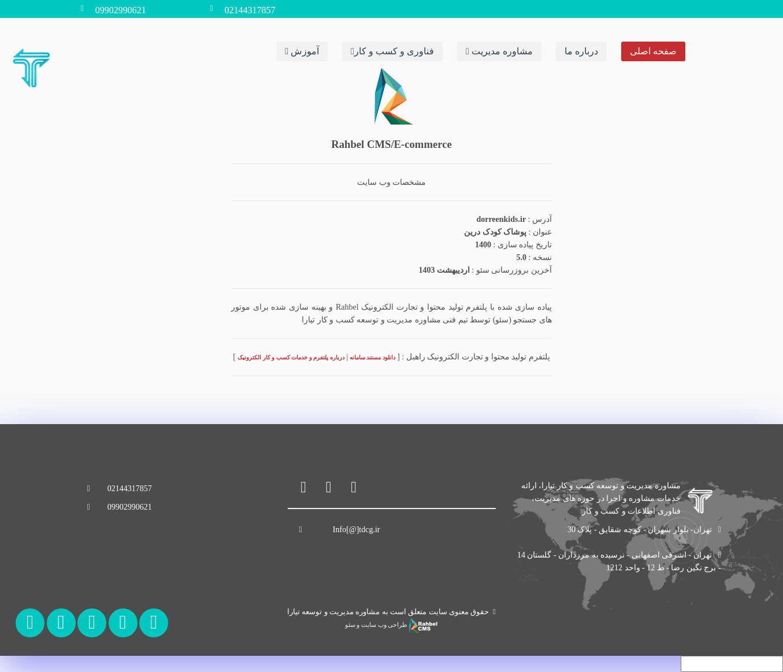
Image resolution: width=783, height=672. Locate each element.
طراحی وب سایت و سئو (391, 625)
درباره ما (581, 50)
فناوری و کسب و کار (392, 50)
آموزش (302, 50)
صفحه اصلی (653, 50)
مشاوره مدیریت (499, 50)
